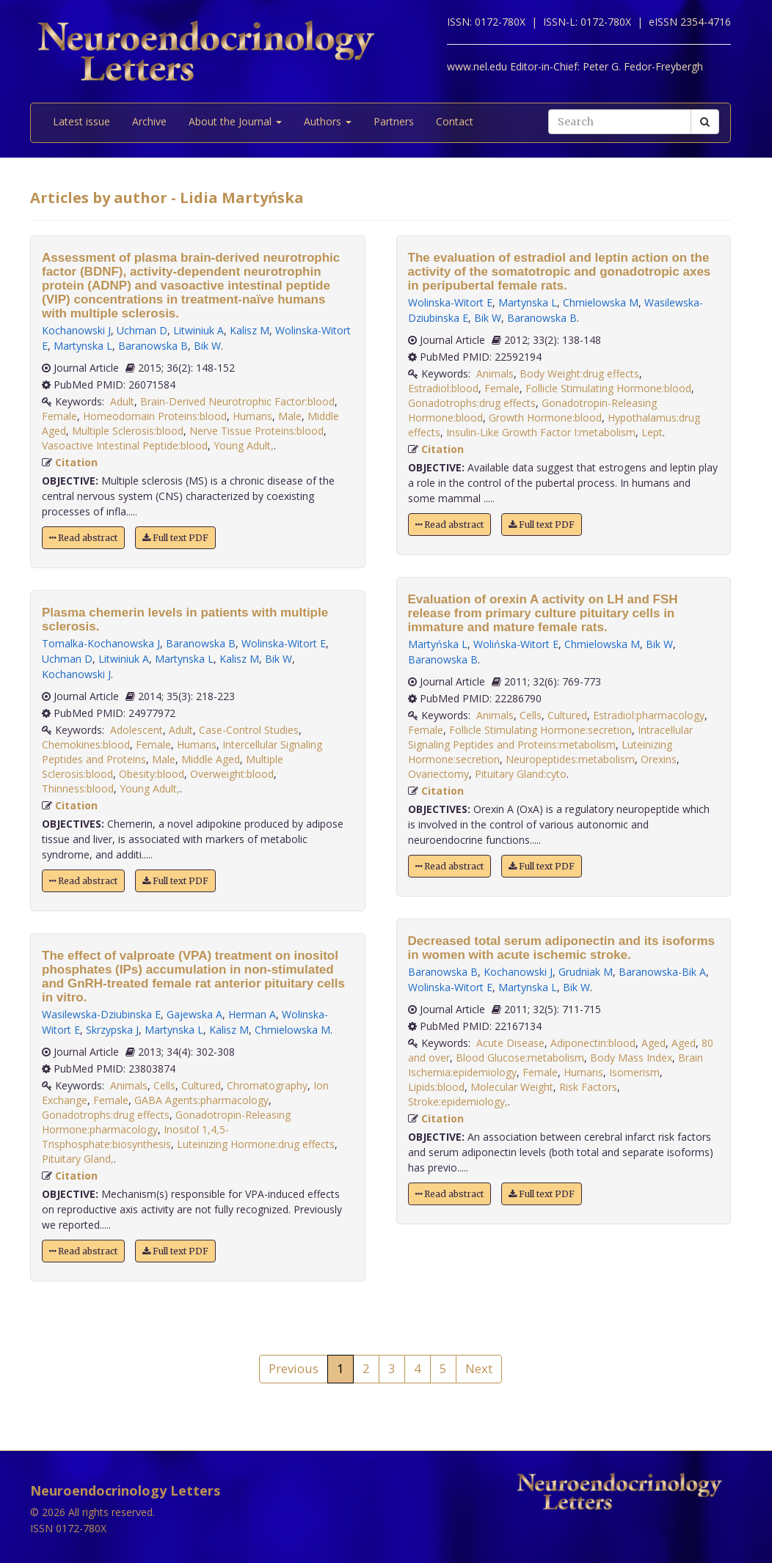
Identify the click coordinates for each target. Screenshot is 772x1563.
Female (59, 416)
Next (478, 1368)
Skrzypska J (112, 1030)
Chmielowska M (292, 1030)
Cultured (201, 1085)
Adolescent (136, 730)
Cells (164, 1085)
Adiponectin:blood (593, 1043)
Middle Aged (210, 759)
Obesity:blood (151, 774)
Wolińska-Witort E (515, 644)
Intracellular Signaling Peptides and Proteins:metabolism (550, 737)
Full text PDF (175, 537)
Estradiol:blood (443, 388)
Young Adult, (244, 445)
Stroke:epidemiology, (458, 1101)
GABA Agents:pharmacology (201, 1100)
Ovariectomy (438, 774)
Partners (394, 121)
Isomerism (634, 1072)
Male (290, 416)
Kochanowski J (76, 330)
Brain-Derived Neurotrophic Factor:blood (237, 401)
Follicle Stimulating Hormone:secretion (540, 730)
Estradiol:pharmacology (648, 715)
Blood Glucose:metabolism (520, 1057)
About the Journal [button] (235, 121)
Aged (653, 1043)
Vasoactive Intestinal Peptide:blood (125, 445)
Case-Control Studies (249, 730)
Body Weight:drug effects (579, 373)
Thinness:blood (78, 788)
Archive (149, 121)
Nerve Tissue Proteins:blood (256, 431)
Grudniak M (585, 972)
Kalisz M (249, 330)
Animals (129, 1085)
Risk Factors (588, 1087)
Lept (652, 432)
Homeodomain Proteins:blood (155, 416)
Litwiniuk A (198, 330)
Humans (252, 416)
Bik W (207, 346)
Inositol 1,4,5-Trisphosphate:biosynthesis (135, 1136)
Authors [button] (328, 121)
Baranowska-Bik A (662, 972)
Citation (76, 462)
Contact (454, 121)
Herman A (252, 1014)
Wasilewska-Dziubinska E (101, 1014)
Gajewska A (194, 1014)
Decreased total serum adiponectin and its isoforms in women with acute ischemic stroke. (561, 948)
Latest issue (81, 121)
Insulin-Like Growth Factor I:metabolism (541, 432)
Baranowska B (153, 346)
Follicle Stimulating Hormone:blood (608, 388)
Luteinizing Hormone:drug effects (256, 1144)
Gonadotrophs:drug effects (106, 1115)
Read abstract (83, 537)
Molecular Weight (511, 1087)
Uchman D (142, 330)
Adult (122, 401)
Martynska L (83, 346)
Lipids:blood (436, 1087)
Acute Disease (510, 1043)
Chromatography (267, 1085)
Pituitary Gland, (78, 1159)
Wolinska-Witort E (283, 643)
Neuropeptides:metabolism (570, 759)
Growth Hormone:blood (545, 417)
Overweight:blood (232, 774)
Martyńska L (437, 644)
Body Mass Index (631, 1057)
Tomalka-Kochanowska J (101, 643)
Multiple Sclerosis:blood (127, 431)
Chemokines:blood (86, 744)
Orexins (659, 759)
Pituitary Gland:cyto (521, 774)
